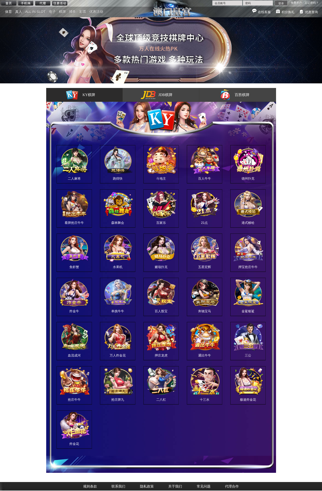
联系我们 (118, 486)
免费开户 (296, 2)
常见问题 (204, 486)
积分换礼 (288, 12)
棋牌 (62, 12)
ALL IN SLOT (35, 12)
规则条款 (90, 486)
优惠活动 (59, 3)
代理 (42, 3)
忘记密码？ (312, 2)
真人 (18, 12)
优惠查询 (311, 12)
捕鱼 (72, 12)
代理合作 (232, 486)
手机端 (25, 3)
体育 (8, 12)
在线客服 (264, 12)
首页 (8, 3)
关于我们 (175, 486)
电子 (52, 12)
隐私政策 (147, 486)
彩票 (82, 12)
